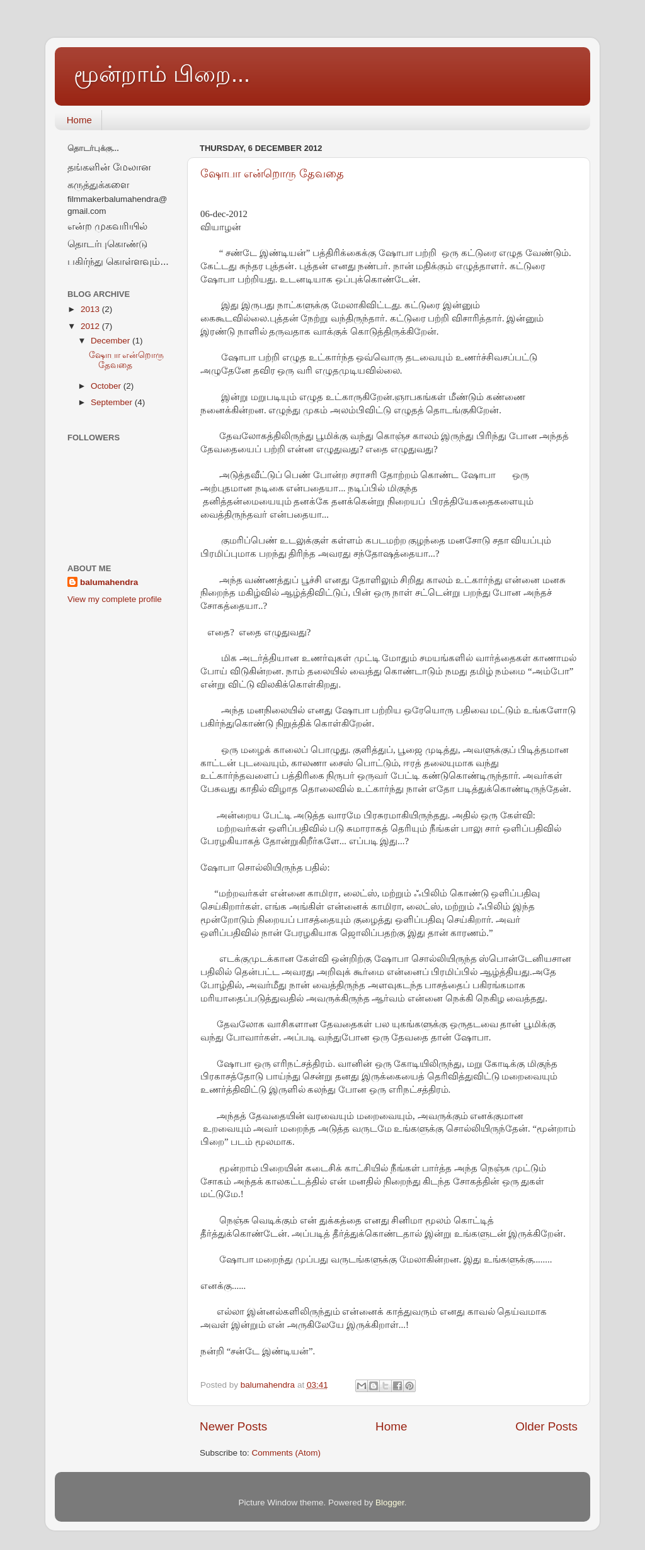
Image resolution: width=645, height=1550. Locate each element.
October (107, 386)
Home (79, 119)
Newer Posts (233, 1426)
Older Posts (546, 1426)
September (113, 402)
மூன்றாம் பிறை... (162, 74)
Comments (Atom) (286, 1453)
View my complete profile (114, 599)
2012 (91, 326)
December (111, 340)
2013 (91, 309)
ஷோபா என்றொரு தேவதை (272, 173)
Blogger (389, 1502)
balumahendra (109, 582)
